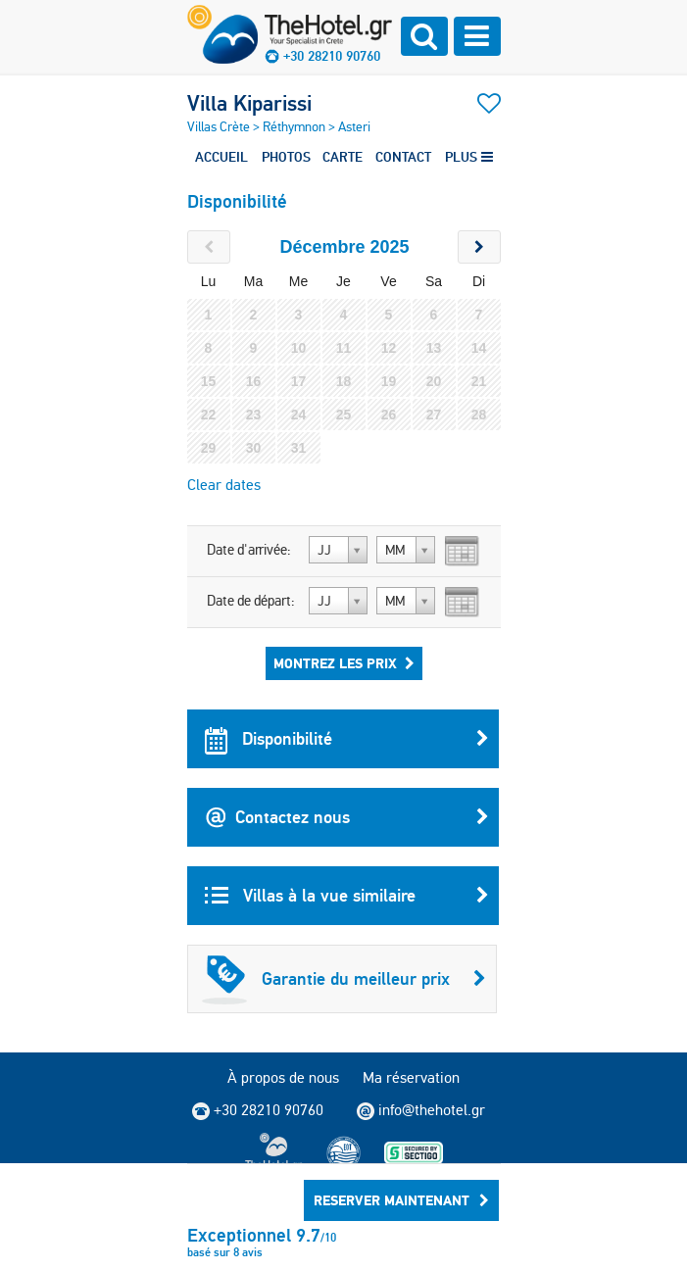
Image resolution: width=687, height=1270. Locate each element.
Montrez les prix (344, 663)
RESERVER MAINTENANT (401, 1200)
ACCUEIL (221, 157)
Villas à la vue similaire (347, 895)
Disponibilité (347, 738)
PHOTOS (286, 157)
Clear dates (224, 484)
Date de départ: (251, 601)
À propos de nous (283, 1077)
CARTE (342, 157)
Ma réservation (411, 1077)
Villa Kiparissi (249, 103)
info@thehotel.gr (421, 1110)
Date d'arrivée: (249, 550)
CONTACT (403, 157)
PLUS (469, 157)
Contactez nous (347, 817)
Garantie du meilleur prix (344, 979)
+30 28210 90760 (331, 56)
